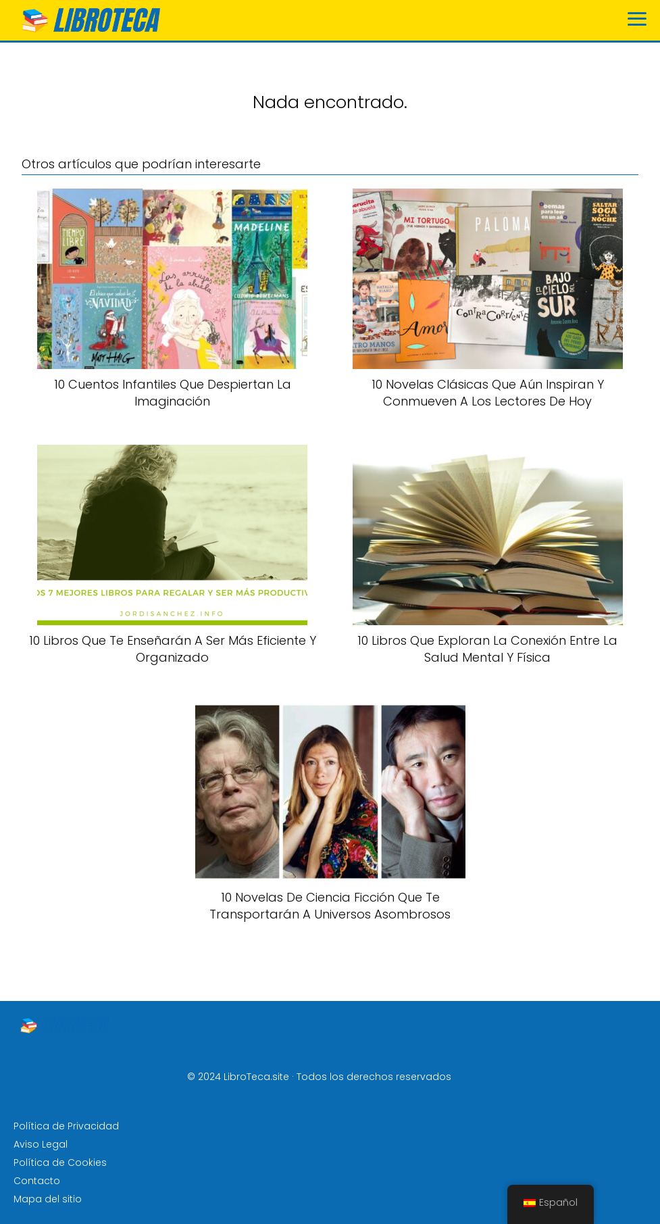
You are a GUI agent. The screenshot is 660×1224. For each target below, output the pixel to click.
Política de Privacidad (66, 1126)
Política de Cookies (60, 1162)
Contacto (37, 1181)
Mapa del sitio (48, 1199)
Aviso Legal (41, 1144)
